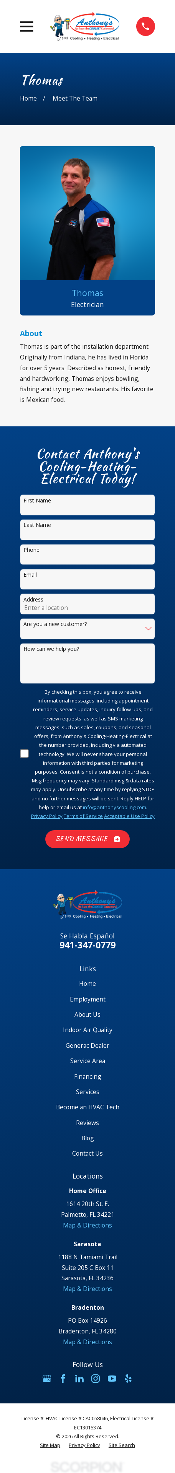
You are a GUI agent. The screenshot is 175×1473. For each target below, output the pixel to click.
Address (33, 600)
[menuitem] (50, 1445)
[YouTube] (112, 1378)
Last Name (37, 525)
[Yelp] (128, 1378)
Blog (87, 1138)
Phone (31, 550)
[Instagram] (95, 1378)
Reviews (87, 1123)
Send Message (87, 838)
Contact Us (87, 1153)
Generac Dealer (87, 1045)
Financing (87, 1076)
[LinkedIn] (79, 1378)
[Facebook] (63, 1378)
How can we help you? (51, 649)
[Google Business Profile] (47, 1378)
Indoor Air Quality (87, 1030)
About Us (87, 1014)
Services (87, 1092)
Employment (88, 999)
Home (87, 983)
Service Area (87, 1061)
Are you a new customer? (55, 624)
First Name (37, 501)
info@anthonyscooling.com (114, 807)
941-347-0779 (87, 945)
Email (30, 575)
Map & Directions (87, 1225)
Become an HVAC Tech (87, 1107)
